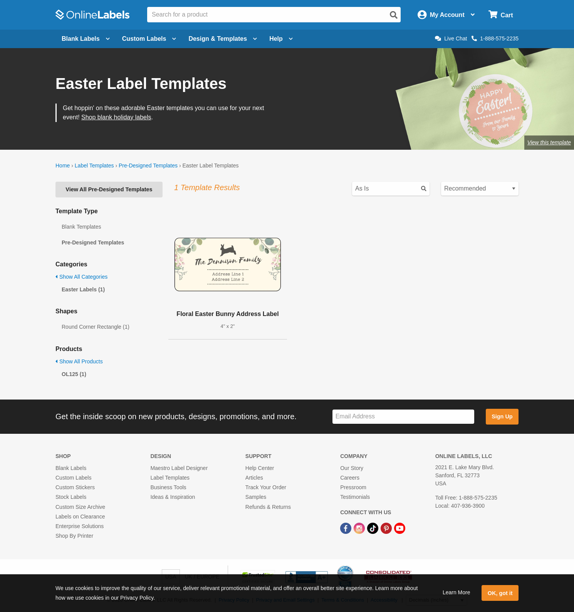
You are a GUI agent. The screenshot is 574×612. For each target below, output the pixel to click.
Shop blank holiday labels (116, 117)
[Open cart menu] (501, 15)
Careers (349, 478)
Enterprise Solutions (79, 526)
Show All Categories (81, 277)
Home (62, 165)
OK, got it (500, 593)
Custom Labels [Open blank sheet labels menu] (149, 38)
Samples (255, 497)
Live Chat (451, 38)
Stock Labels (70, 497)
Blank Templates (81, 227)
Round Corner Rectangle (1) (95, 327)
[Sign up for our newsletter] (403, 417)
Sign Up (502, 416)
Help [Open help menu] (281, 38)
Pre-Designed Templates (148, 165)
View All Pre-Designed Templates (108, 189)
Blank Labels (70, 468)
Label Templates (94, 165)
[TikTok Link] (373, 528)
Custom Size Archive (80, 507)
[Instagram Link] (360, 528)
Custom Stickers (75, 487)
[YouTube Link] (399, 528)
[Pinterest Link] (387, 528)
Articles (254, 478)
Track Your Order (265, 487)
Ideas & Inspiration (172, 497)
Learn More (456, 592)
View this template (549, 142)
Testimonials (355, 497)
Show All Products (79, 361)
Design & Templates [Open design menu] (222, 38)
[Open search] (394, 15)
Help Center (259, 468)
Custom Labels (73, 478)
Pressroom (353, 487)
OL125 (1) (74, 374)
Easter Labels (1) (83, 289)
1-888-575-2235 (495, 38)
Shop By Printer (74, 536)
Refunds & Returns (268, 507)
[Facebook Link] (346, 528)
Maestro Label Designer (179, 468)
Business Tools (168, 487)
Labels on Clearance (80, 516)
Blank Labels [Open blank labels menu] (86, 38)
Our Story (351, 468)
